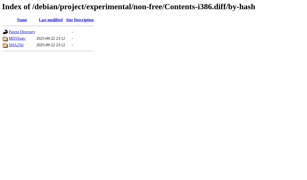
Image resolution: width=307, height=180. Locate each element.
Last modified (50, 20)
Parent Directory (22, 32)
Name (22, 20)
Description (84, 20)
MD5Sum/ (17, 38)
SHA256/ (16, 45)
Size (69, 20)
